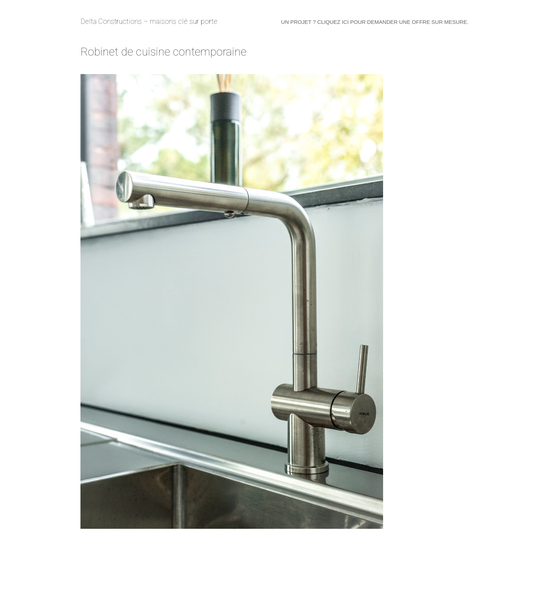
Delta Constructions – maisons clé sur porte (149, 21)
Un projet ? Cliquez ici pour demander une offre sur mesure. (375, 22)
